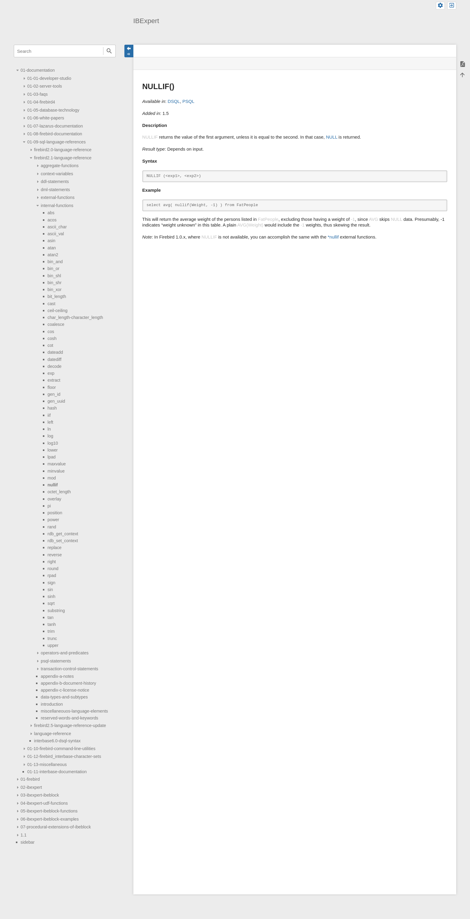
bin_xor (55, 289)
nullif (53, 484)
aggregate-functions (60, 165)
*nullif (333, 236)
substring (56, 610)
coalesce (56, 324)
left (50, 422)
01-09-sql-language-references (56, 142)
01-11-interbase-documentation (57, 771)
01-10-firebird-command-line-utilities (61, 748)
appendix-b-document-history (68, 683)
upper (53, 645)
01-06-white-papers (45, 118)
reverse (55, 554)
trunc (52, 638)
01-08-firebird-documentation (54, 133)
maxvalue (57, 463)
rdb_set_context (63, 540)
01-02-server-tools (44, 86)
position (55, 512)
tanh (52, 624)
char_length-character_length (75, 317)
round (53, 568)
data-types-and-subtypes (64, 697)
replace (55, 547)
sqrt (51, 603)
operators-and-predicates (64, 652)
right (52, 561)
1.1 (24, 835)
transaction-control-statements (69, 668)
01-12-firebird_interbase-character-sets (64, 756)
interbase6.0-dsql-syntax (57, 740)
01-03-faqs (37, 94)
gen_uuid (56, 401)
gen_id (54, 394)
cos (51, 331)
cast (51, 303)
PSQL (189, 101)
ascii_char (57, 226)
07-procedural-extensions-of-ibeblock (56, 826)
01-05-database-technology (53, 110)
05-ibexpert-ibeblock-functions (49, 811)
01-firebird (30, 779)
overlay (54, 499)
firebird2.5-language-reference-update (70, 725)
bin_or (54, 268)
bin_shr (55, 282)
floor (52, 387)
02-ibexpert (31, 787)
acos (52, 220)
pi (49, 505)
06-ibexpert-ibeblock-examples (50, 819)
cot (50, 345)
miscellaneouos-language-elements (74, 711)
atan (52, 247)
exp (51, 373)
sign (51, 582)
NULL (331, 137)
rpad (52, 575)
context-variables (57, 173)
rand (52, 526)
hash (52, 408)
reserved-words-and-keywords (69, 718)
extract (54, 380)
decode (55, 366)
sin (50, 589)
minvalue (56, 471)
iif (49, 415)
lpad (52, 457)
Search (109, 51)
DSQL (174, 101)
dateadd (55, 352)
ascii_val (56, 233)
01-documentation (38, 70)
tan (51, 617)
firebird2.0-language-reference (63, 149)
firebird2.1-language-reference (63, 157)
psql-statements (56, 661)
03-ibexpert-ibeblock (40, 795)
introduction (52, 704)
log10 (53, 443)
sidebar (28, 842)
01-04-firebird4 (41, 102)
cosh (52, 338)
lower (53, 450)
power (53, 519)
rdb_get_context (63, 533)
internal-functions (57, 205)
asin (51, 240)
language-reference (52, 733)
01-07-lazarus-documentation (55, 126)
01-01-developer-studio (49, 78)
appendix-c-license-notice (65, 690)
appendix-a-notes (57, 676)
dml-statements (55, 189)
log (50, 436)
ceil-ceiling (58, 310)
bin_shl (54, 275)
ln (49, 429)
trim (51, 631)
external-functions (57, 197)
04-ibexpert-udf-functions (44, 803)
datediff (55, 359)
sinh (51, 596)
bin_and (55, 261)
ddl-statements (55, 181)
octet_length (59, 491)
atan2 (53, 254)
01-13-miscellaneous (47, 764)
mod (52, 478)
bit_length (57, 296)
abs (51, 212)
